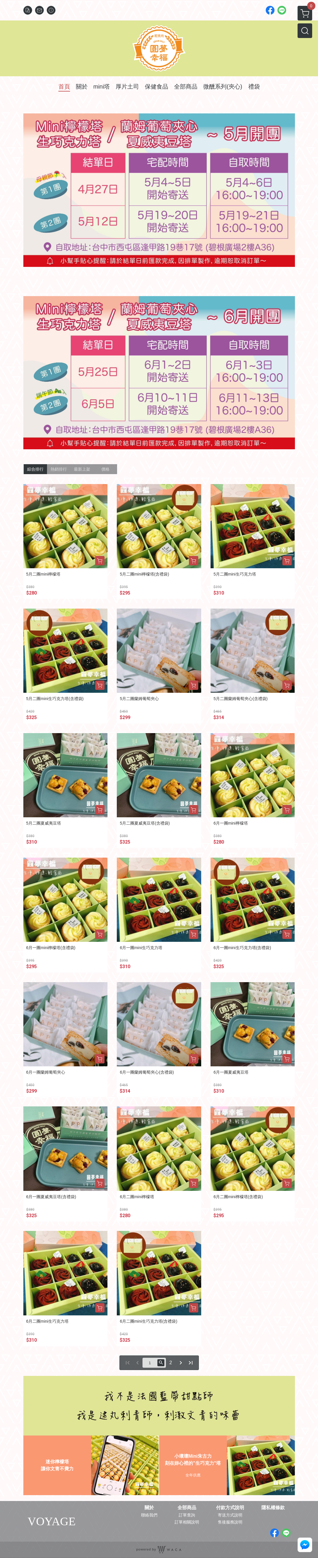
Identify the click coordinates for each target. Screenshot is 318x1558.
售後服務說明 (230, 1522)
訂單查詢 (187, 1515)
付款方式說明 (230, 1507)
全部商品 (187, 1507)
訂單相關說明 (187, 1522)
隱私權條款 (273, 1507)
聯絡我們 (149, 1515)
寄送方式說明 (230, 1515)
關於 (149, 1507)
